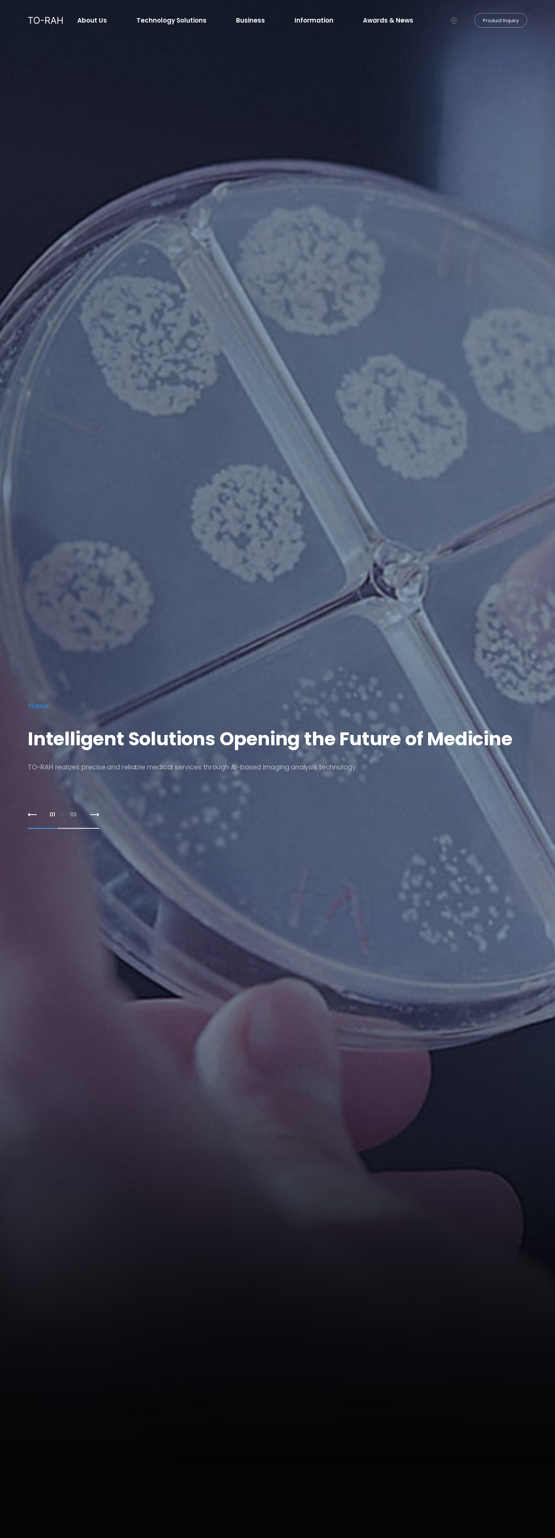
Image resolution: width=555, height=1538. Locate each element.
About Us (92, 20)
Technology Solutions (171, 20)
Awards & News (388, 20)
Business (250, 20)
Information (314, 20)
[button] (32, 814)
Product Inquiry (501, 20)
